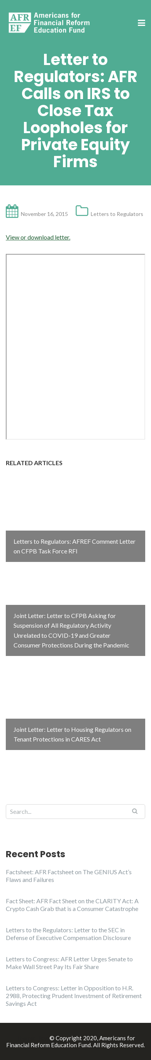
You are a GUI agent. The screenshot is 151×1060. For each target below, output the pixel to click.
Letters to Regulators (117, 214)
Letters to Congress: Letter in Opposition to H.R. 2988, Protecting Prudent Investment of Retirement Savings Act (74, 995)
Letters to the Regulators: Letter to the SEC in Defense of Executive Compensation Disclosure (68, 933)
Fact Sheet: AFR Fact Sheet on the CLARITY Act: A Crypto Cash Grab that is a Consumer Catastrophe (72, 904)
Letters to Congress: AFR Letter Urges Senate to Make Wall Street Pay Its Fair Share (69, 962)
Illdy (41, 1037)
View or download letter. (38, 237)
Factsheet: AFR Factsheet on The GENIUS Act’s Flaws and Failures (69, 875)
